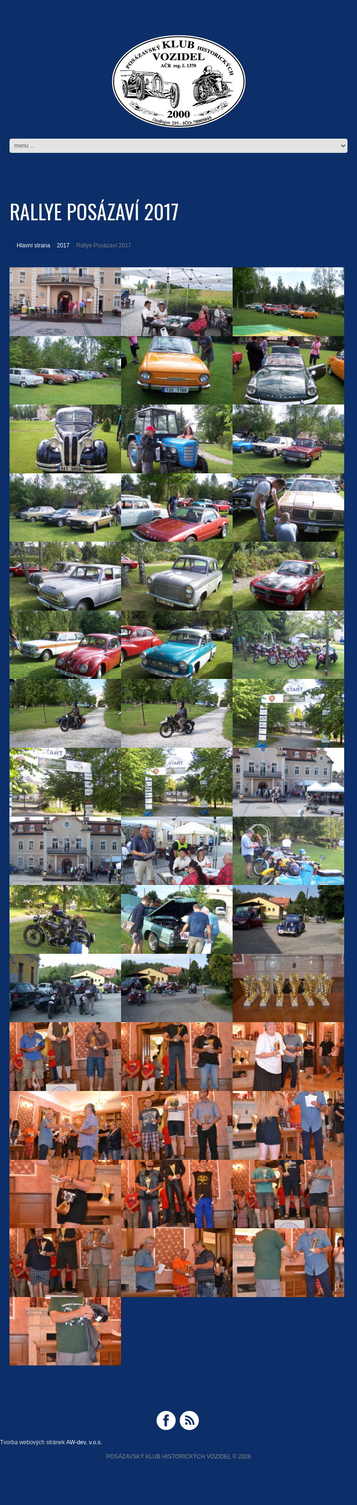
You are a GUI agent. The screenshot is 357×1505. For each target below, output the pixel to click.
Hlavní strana (33, 245)
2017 (63, 245)
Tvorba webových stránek (32, 1442)
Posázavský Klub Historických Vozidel (168, 1456)
